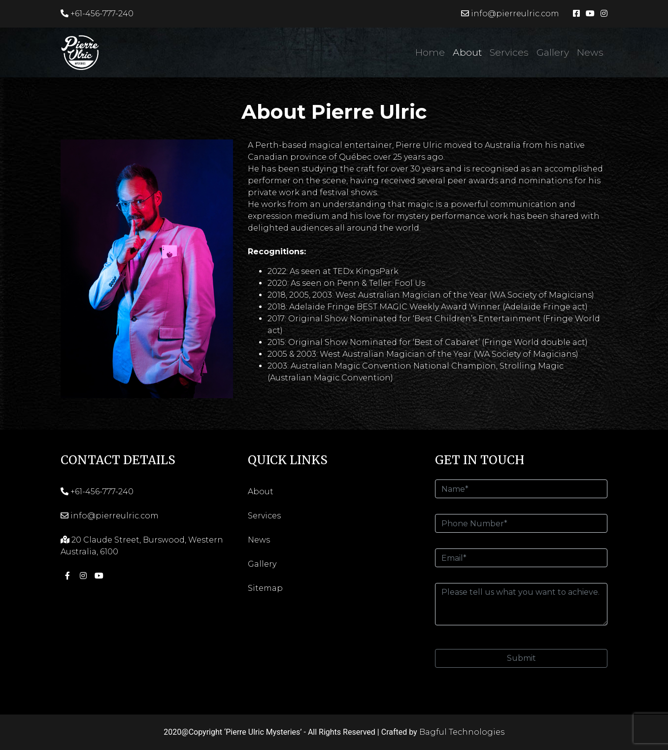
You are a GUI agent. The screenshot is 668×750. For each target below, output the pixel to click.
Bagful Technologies (461, 732)
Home (430, 52)
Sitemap (265, 588)
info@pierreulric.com (510, 13)
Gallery (552, 52)
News (590, 52)
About (467, 52)
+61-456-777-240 (97, 13)
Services (509, 52)
